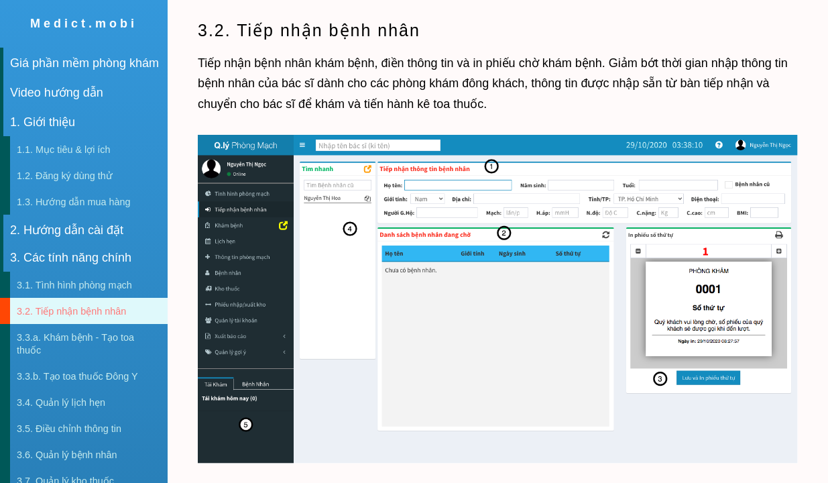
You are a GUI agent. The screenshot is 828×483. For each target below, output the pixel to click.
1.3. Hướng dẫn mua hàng (73, 202)
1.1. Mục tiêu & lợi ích (64, 149)
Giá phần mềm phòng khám (84, 63)
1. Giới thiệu (42, 122)
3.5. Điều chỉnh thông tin (69, 428)
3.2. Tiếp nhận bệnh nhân (71, 311)
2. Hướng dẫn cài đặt (66, 230)
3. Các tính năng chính (70, 257)
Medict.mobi (83, 23)
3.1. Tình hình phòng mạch (74, 285)
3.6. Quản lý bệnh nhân (67, 454)
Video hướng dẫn (56, 92)
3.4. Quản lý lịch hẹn (61, 402)
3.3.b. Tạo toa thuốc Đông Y (77, 376)
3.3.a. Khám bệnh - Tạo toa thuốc (75, 344)
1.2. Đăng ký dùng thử (65, 175)
